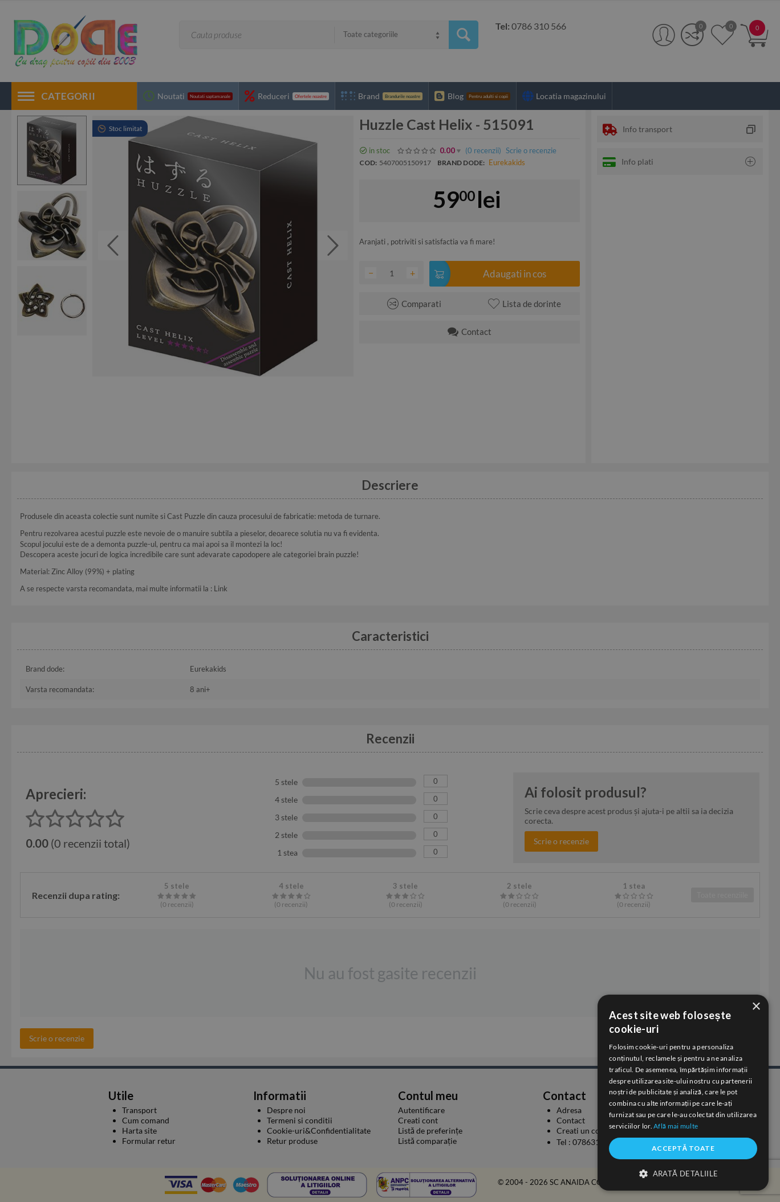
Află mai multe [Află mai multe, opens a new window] (675, 1126)
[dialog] (683, 1093)
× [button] (755, 1007)
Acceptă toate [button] (683, 1148)
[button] (683, 1173)
